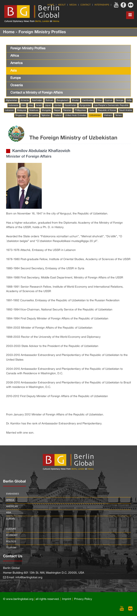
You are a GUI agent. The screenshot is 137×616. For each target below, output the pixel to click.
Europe (15, 78)
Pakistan (67, 110)
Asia (13, 70)
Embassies (12, 494)
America (16, 63)
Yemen (118, 115)
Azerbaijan (37, 100)
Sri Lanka (33, 115)
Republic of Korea (107, 110)
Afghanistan (11, 100)
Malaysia (21, 110)
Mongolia (46, 110)
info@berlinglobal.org (28, 577)
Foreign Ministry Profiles (27, 48)
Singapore (20, 115)
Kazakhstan (70, 105)
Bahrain (49, 100)
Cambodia (87, 100)
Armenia (25, 100)
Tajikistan (45, 115)
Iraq (31, 105)
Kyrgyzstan (85, 105)
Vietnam (108, 115)
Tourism (11, 548)
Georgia (119, 100)
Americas (12, 507)
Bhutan (75, 100)
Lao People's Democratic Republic (111, 105)
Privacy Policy (83, 599)
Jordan (57, 105)
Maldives (33, 110)
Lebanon (9, 110)
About (62, 5)
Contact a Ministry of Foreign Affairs (36, 92)
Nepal (57, 110)
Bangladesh (63, 100)
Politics (11, 542)
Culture (11, 529)
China (99, 100)
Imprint (66, 599)
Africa (14, 55)
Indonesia (13, 105)
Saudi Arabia (125, 110)
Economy (12, 535)
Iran (23, 105)
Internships (101, 5)
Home (50, 5)
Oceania (16, 85)
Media (73, 5)
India (129, 100)
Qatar (92, 110)
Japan (48, 105)
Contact (85, 5)
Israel (39, 105)
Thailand (57, 115)
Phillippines (80, 110)
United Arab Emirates (75, 115)
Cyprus (108, 100)
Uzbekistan (95, 115)
